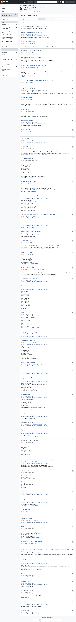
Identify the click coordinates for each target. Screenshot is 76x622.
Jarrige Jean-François (9, 35)
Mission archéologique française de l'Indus (9, 27)
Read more (24, 76)
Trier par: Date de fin (60, 19)
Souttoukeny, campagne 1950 (29, 333)
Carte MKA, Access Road (27, 590)
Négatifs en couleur (26, 430)
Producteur (5, 19)
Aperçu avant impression (25, 19)
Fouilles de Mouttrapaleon (28, 362)
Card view (35, 19)
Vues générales (25, 138)
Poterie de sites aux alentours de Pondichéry (33, 65)
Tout (3, 11)
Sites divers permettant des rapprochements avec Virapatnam (38, 459)
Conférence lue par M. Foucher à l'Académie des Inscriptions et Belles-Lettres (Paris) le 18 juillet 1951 (46, 549)
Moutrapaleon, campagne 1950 (29, 278)
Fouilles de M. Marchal (27, 97)
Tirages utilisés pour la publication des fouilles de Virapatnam (38, 214)
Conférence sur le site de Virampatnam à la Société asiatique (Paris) (39, 222)
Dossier (9, 55)
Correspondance (25, 129)
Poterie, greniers (25, 610)
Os (21, 573)
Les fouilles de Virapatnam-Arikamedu (31, 231)
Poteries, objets (25, 109)
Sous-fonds (9, 76)
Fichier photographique (27, 267)
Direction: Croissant (70, 19)
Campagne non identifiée (28, 340)
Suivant (60, 620)
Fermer (32, 5)
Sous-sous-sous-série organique (9, 70)
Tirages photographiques (28, 378)
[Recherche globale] (47, 2)
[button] (60, 2)
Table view (41, 19)
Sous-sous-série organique (9, 60)
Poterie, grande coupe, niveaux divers (31, 541)
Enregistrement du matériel (28, 181)
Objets (22, 312)
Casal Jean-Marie (9, 25)
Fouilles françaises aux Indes (29, 560)
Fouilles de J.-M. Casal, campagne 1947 (31, 50)
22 (56, 620)
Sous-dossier (9, 52)
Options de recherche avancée (29, 15)
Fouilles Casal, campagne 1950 (29, 440)
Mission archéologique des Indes (9, 31)
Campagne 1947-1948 (27, 158)
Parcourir (30, 2)
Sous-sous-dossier (9, 73)
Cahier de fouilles (25, 509)
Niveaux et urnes (25, 286)
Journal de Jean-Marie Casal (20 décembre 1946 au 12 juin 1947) (38, 80)
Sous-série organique (9, 65)
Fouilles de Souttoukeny (27, 422)
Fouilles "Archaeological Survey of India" (32, 32)
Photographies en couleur (28, 413)
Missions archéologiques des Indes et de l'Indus (9, 14)
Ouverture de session (69, 2)
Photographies (25, 370)
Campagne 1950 (25, 394)
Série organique (9, 67)
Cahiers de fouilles (26, 146)
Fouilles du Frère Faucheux (28, 23)
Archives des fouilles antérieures (30, 88)
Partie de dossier (9, 62)
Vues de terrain (25, 470)
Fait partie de (5, 8)
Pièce (9, 57)
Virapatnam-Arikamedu (27, 518)
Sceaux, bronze (25, 581)
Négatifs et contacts (26, 252)
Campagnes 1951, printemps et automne (32, 601)
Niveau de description (8, 47)
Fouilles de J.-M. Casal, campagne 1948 (31, 195)
